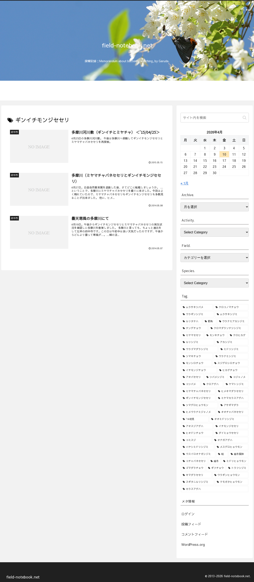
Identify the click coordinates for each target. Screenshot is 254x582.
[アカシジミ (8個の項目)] (231, 342)
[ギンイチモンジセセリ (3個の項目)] (198, 398)
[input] (214, 118)
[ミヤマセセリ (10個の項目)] (192, 335)
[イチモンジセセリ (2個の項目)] (231, 426)
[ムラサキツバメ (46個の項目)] (197, 307)
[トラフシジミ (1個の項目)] (237, 468)
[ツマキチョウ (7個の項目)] (197, 356)
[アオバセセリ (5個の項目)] (192, 377)
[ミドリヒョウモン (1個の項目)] (234, 461)
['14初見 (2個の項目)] (195, 419)
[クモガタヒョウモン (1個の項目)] (231, 482)
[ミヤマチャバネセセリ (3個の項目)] (198, 391)
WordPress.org (193, 544)
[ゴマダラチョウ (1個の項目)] (193, 468)
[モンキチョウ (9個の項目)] (216, 335)
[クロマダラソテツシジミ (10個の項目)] (228, 328)
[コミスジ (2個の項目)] (196, 440)
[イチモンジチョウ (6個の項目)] (199, 370)
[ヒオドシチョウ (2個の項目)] (197, 433)
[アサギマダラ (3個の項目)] (233, 405)
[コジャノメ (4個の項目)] (238, 377)
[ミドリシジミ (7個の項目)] (233, 349)
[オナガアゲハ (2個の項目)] (230, 440)
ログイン (188, 513)
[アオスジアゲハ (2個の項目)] (197, 426)
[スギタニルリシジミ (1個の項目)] (197, 482)
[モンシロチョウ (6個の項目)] (196, 363)
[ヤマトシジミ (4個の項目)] (236, 384)
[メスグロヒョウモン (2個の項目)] (231, 447)
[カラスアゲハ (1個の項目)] (214, 489)
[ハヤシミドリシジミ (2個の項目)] (197, 447)
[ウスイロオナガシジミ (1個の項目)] (198, 454)
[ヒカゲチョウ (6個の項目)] (232, 370)
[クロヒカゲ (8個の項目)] (238, 335)
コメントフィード (194, 534)
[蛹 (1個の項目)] (222, 454)
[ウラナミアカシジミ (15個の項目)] (232, 321)
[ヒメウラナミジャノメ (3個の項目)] (198, 412)
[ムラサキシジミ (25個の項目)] (231, 314)
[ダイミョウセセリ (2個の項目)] (231, 433)
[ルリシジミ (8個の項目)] (197, 342)
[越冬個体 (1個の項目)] (238, 454)
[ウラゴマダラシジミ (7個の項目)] (199, 349)
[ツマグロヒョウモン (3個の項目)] (199, 405)
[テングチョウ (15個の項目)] (194, 328)
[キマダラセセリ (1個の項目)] (196, 475)
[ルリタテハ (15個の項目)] (191, 321)
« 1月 (184, 183)
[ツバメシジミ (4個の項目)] (216, 377)
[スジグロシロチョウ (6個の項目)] (230, 363)
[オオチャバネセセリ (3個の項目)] (232, 412)
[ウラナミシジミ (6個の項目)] (231, 356)
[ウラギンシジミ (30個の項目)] (197, 314)
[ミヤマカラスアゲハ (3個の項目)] (232, 398)
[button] (244, 117)
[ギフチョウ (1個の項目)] (216, 468)
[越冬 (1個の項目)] (215, 461)
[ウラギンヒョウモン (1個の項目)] (230, 475)
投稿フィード (191, 524)
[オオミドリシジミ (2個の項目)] (228, 419)
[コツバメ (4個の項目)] (190, 384)
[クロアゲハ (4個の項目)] (212, 384)
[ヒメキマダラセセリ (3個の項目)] (232, 391)
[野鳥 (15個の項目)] (209, 321)
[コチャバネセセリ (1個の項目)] (194, 461)
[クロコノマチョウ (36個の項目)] (231, 307)
